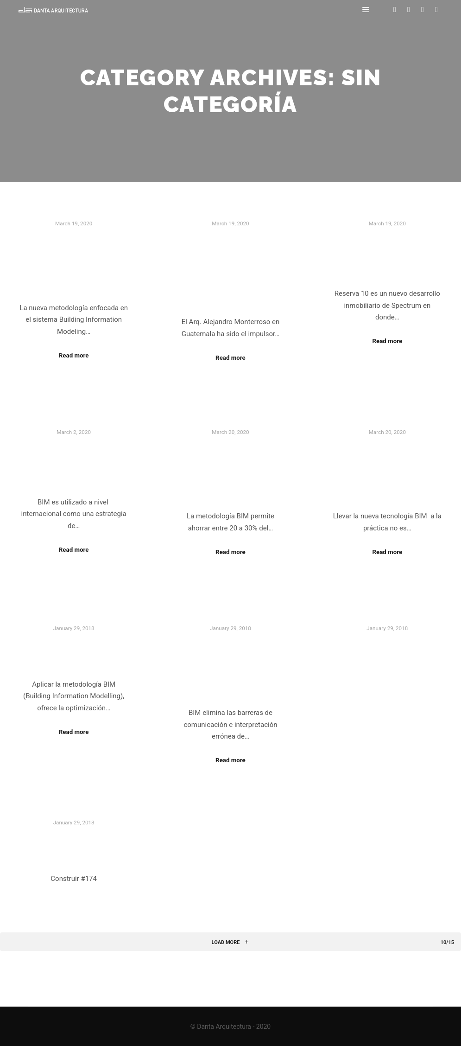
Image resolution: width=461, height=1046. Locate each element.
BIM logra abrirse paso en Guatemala (73, 463)
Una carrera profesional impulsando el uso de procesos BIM (230, 269)
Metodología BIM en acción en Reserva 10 (387, 255)
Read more (74, 355)
